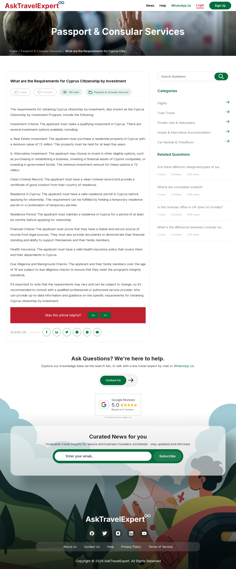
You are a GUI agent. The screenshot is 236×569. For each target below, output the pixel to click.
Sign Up (220, 5)
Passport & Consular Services (41, 51)
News (150, 5)
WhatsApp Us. (184, 366)
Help (162, 5)
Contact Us (92, 547)
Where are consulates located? (180, 187)
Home (13, 51)
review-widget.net (123, 417)
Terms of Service (160, 547)
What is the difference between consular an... (190, 227)
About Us (70, 547)
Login (200, 5)
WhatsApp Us (181, 5)
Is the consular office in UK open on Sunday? (190, 207)
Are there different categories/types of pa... (189, 167)
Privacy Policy (131, 547)
